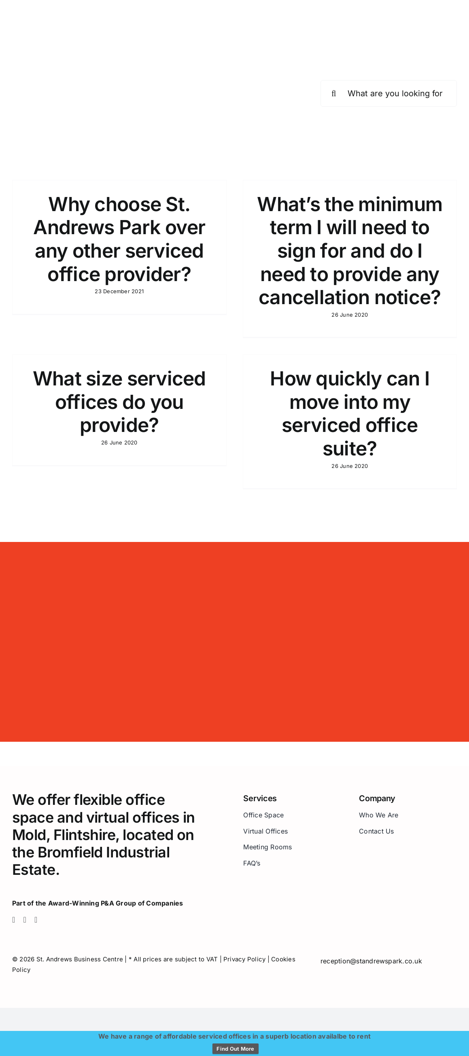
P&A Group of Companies (142, 903)
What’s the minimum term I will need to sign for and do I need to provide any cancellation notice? (349, 250)
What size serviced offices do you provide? (119, 401)
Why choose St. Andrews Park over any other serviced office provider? (119, 239)
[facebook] (13, 920)
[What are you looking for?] (388, 93)
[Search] (333, 93)
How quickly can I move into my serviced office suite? (349, 413)
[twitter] (25, 920)
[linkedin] (36, 920)
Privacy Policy (244, 959)
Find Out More (235, 1048)
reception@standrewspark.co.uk (371, 961)
